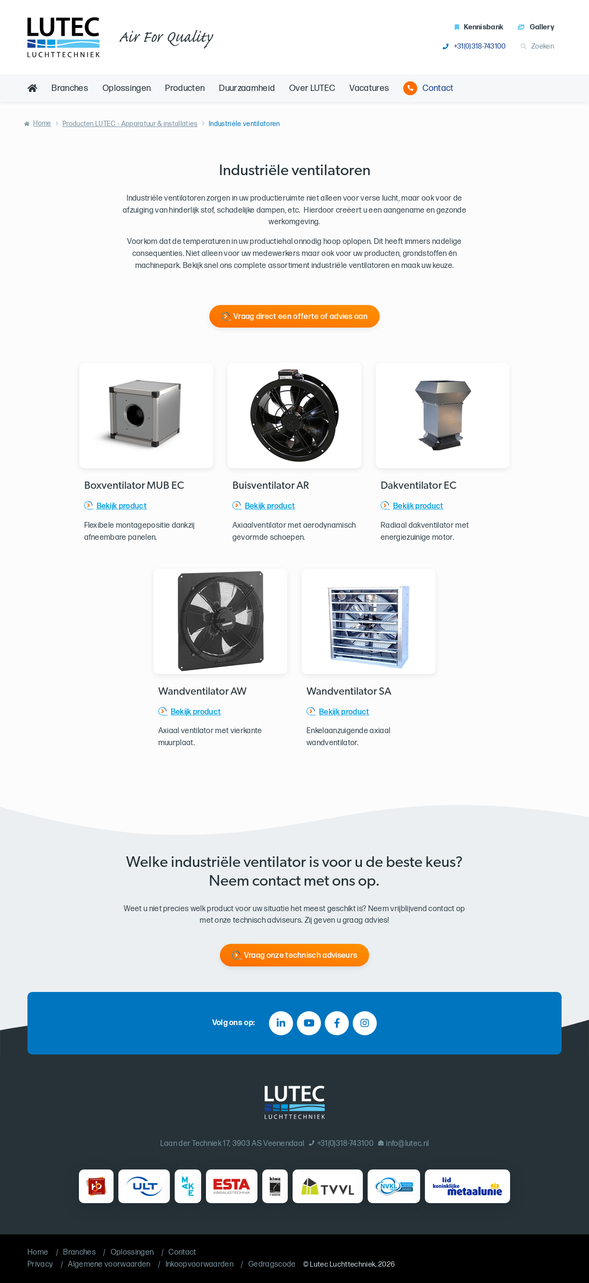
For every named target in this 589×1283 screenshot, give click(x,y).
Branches (69, 88)
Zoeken (537, 46)
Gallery (536, 27)
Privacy (40, 1264)
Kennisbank (479, 27)
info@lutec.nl (403, 1143)
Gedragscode (272, 1264)
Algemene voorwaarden (109, 1264)
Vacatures (369, 88)
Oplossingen (126, 88)
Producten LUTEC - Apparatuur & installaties (130, 124)
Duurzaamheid (247, 88)
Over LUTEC (312, 88)
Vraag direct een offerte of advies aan (300, 316)
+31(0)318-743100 (474, 46)
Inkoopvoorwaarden (199, 1264)
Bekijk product (122, 506)
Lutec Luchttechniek (342, 1264)
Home (42, 123)
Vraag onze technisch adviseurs (301, 955)
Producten (185, 88)
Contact (428, 88)
